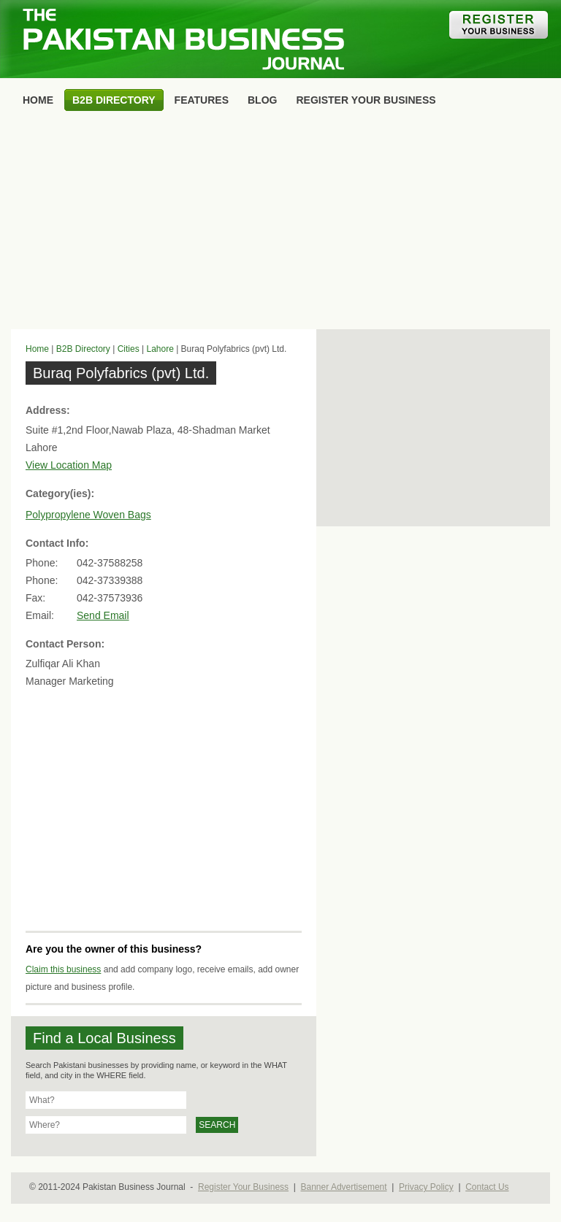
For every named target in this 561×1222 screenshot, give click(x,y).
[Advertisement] (280, 223)
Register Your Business (243, 1187)
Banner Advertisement (344, 1187)
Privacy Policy (426, 1187)
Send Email (103, 615)
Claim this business (63, 969)
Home (37, 349)
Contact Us (486, 1187)
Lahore (159, 349)
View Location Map (69, 465)
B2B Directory (83, 349)
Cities (129, 349)
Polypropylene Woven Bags (88, 514)
